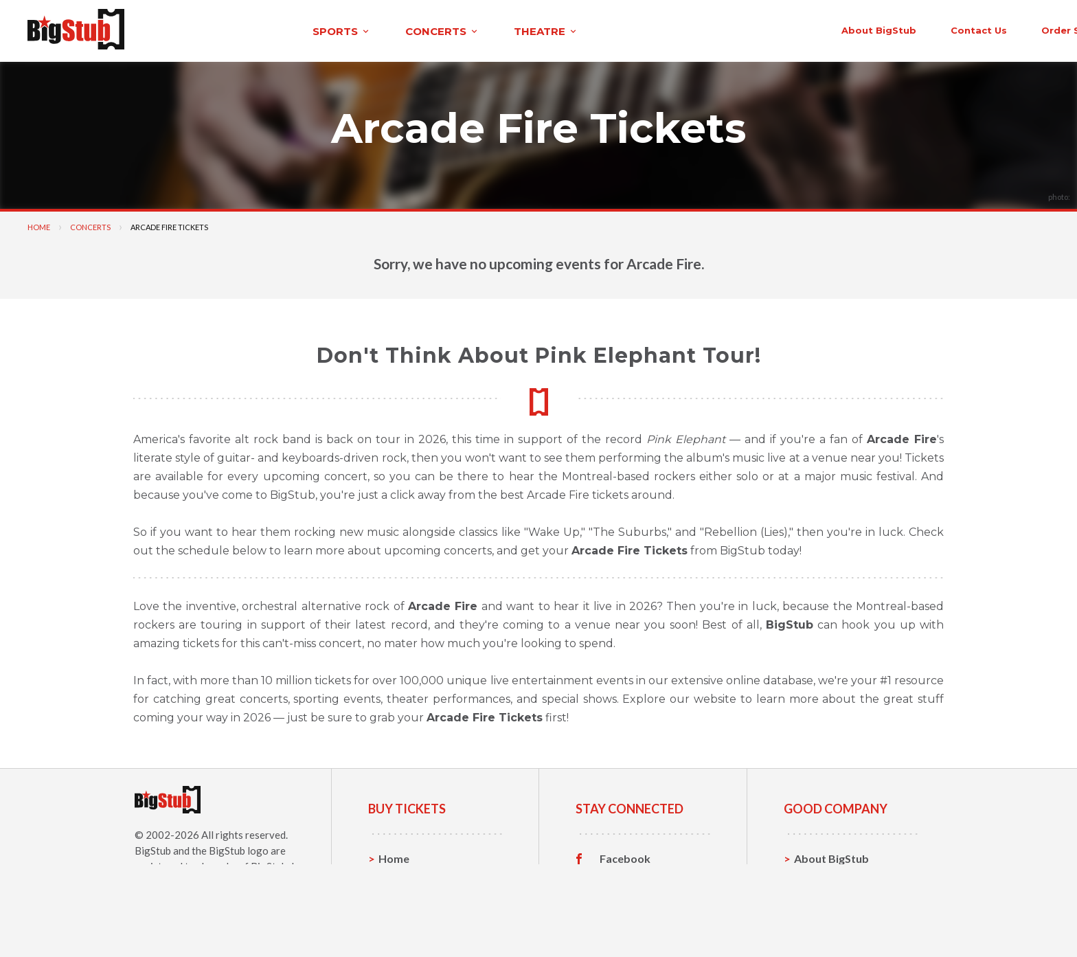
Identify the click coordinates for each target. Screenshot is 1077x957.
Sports (395, 877)
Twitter (619, 877)
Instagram (626, 899)
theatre (402, 29)
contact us (821, 28)
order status (917, 28)
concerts (299, 29)
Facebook (625, 856)
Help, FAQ (820, 898)
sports (198, 29)
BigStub (153, 848)
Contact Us (823, 877)
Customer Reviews (648, 920)
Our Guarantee (833, 920)
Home (38, 225)
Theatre (399, 920)
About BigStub (721, 28)
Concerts (90, 225)
